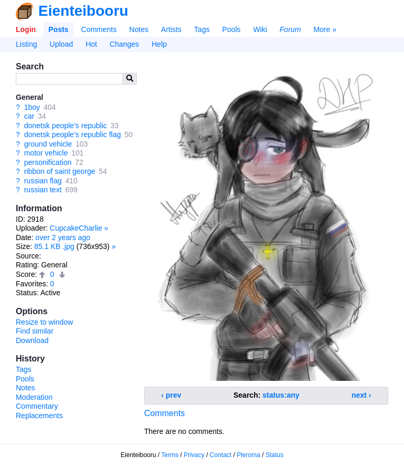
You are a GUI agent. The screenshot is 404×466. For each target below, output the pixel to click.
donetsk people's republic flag (72, 134)
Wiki (260, 29)
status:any (280, 395)
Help (159, 44)
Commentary (37, 406)
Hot (91, 44)
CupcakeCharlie (76, 228)
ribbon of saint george (59, 171)
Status (275, 455)
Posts (58, 29)
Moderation (34, 397)
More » (325, 29)
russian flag (43, 181)
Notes (139, 29)
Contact (220, 455)
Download (32, 340)
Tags (202, 29)
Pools (231, 29)
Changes (124, 44)
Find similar (35, 331)
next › (361, 395)
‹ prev (171, 395)
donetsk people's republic (65, 125)
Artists (171, 29)
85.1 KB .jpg (54, 246)
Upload (61, 44)
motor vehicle (46, 153)
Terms (170, 455)
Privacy (194, 455)
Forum (290, 29)
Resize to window (44, 322)
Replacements (39, 415)
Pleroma (248, 455)
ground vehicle (48, 144)
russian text (43, 189)
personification (48, 162)
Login (26, 29)
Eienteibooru (83, 11)
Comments (99, 29)
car (29, 116)
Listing (26, 44)
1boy (32, 107)
